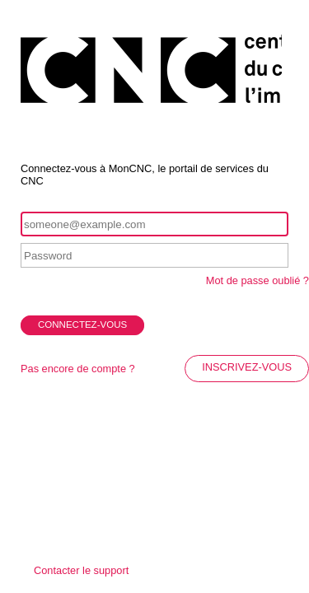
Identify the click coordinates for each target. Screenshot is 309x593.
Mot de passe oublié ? (257, 280)
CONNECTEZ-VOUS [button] (82, 324)
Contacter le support (81, 570)
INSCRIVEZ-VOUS (247, 367)
